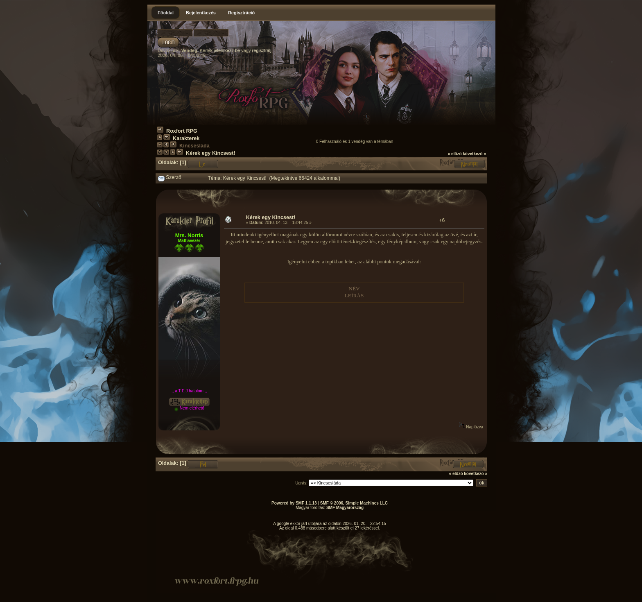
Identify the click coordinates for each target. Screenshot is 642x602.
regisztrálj (261, 50)
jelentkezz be (227, 50)
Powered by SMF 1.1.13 (294, 503)
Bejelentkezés (201, 12)
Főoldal (166, 12)
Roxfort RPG (181, 131)
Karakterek (186, 138)
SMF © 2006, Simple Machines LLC (354, 503)
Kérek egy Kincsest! (210, 153)
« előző (455, 154)
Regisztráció (241, 12)
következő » (474, 154)
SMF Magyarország (345, 507)
